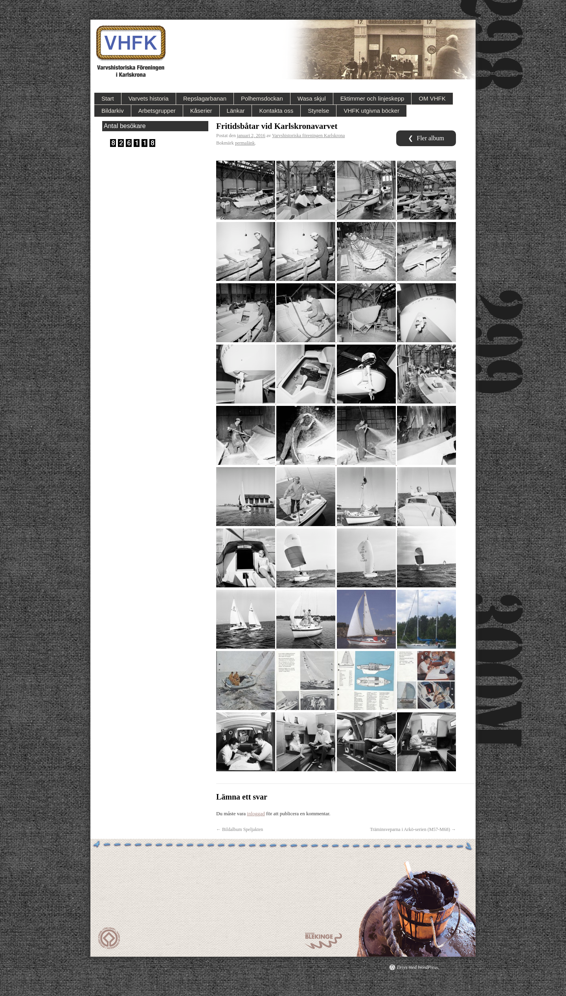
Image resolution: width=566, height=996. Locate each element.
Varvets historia (149, 98)
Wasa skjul (312, 98)
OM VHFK (432, 98)
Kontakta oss (276, 110)
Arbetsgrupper (157, 110)
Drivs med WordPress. (418, 967)
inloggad (256, 813)
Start (107, 98)
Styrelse (318, 110)
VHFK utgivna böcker (371, 110)
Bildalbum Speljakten (239, 829)
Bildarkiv (112, 110)
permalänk (245, 143)
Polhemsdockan (262, 98)
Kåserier (201, 110)
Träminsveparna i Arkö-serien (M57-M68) (413, 829)
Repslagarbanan (204, 98)
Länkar (236, 110)
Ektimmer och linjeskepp (372, 98)
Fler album (426, 138)
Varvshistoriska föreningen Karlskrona (308, 135)
